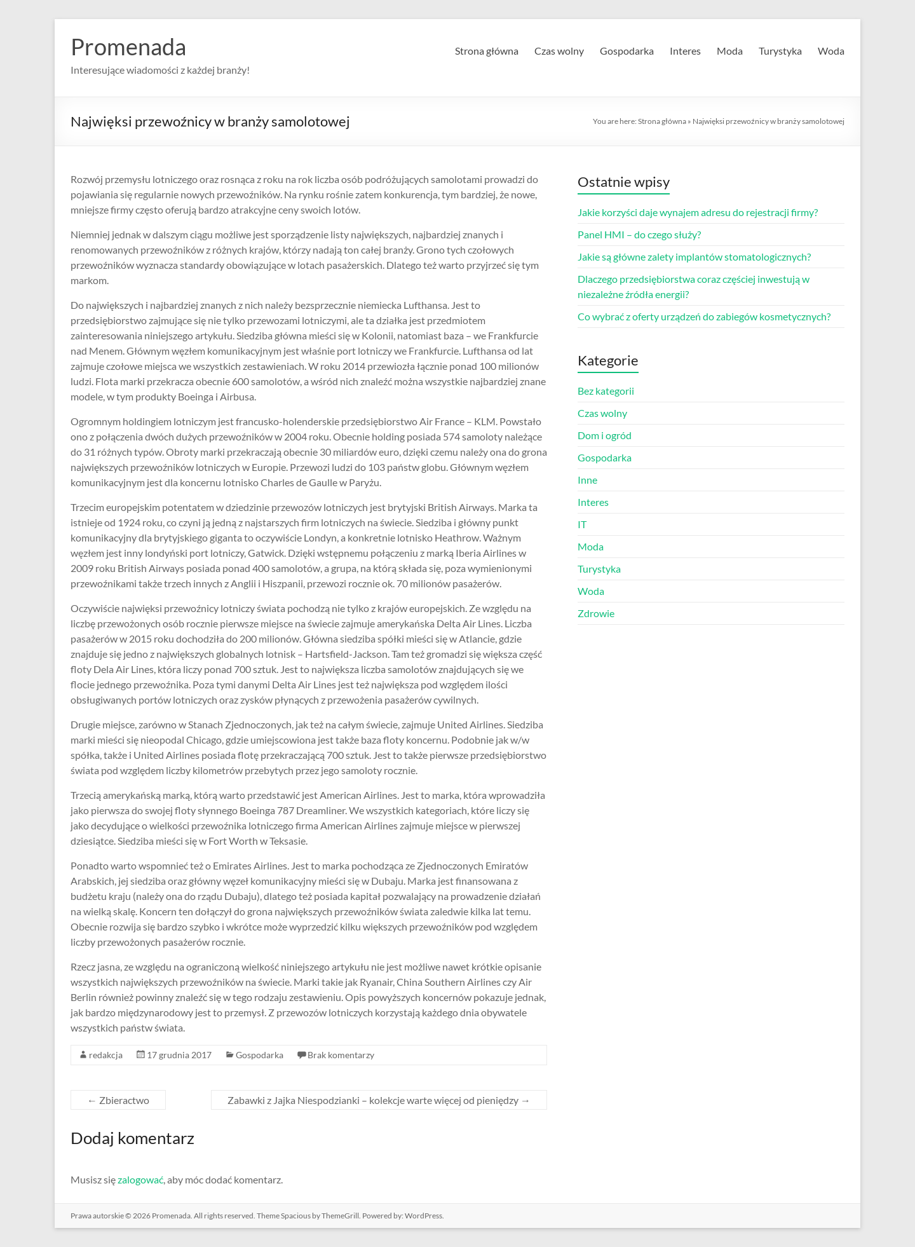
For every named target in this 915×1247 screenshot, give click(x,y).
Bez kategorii (606, 391)
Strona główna (486, 50)
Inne (587, 480)
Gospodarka (627, 50)
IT (582, 524)
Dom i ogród (605, 435)
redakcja (106, 1054)
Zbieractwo (118, 1100)
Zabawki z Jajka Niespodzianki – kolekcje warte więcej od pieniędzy (379, 1100)
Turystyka (780, 50)
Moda (730, 50)
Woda (831, 50)
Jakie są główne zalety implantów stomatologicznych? (694, 256)
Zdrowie (596, 613)
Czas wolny (559, 50)
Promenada (128, 46)
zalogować (140, 1179)
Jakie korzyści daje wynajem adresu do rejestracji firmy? (698, 212)
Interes (685, 50)
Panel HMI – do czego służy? (639, 234)
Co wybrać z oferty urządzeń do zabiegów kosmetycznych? (704, 316)
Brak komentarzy (341, 1054)
